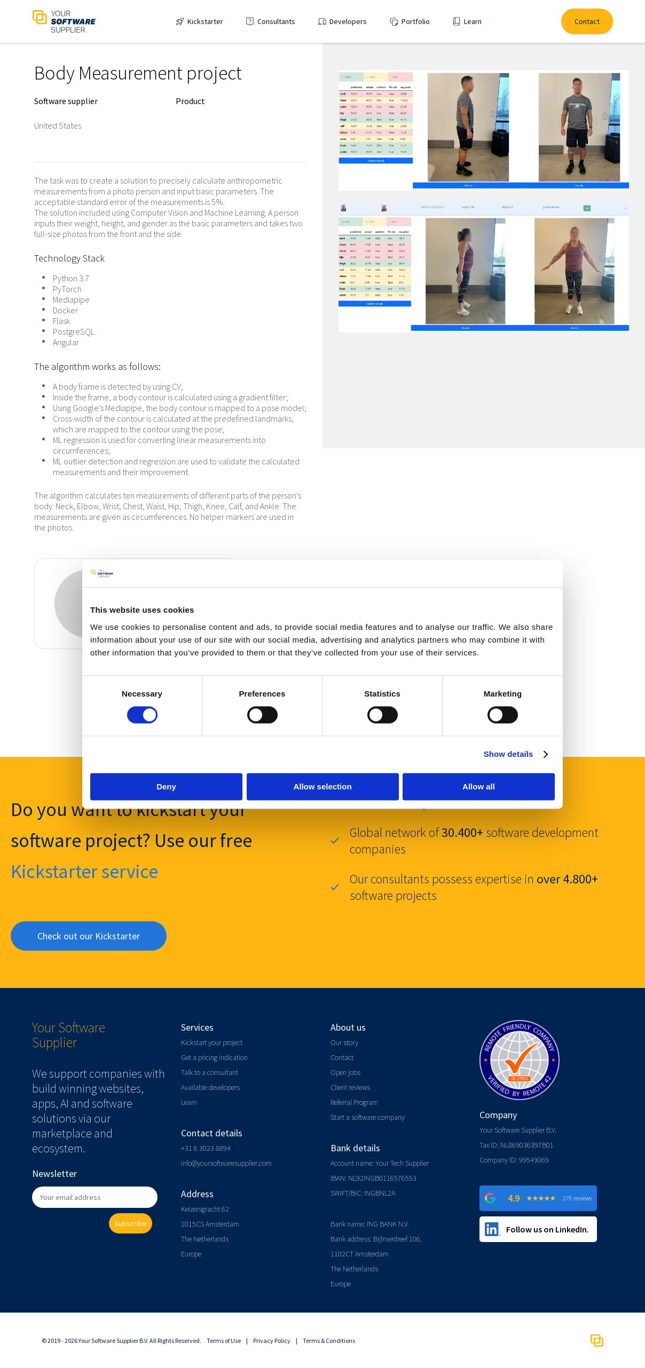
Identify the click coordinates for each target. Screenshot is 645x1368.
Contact (342, 1057)
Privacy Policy (271, 1341)
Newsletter (54, 1173)
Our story (344, 1042)
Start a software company (368, 1117)
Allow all (478, 786)
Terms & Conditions (329, 1341)
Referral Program (354, 1102)
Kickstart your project (211, 1042)
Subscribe (130, 1223)
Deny (166, 786)
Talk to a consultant (209, 1072)
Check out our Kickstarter (88, 936)
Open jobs (345, 1072)
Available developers (210, 1087)
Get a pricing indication (214, 1057)
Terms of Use (224, 1341)
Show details (508, 754)
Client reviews (350, 1087)
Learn (189, 1102)
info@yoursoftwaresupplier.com (226, 1163)
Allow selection (322, 786)
